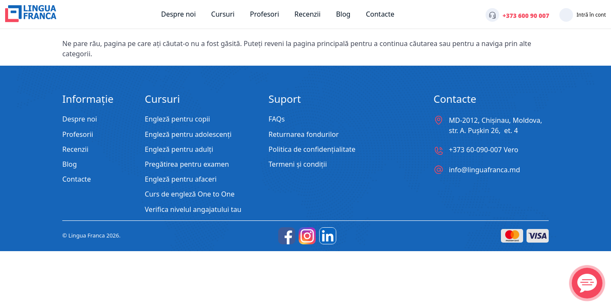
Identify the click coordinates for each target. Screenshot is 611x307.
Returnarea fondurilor (303, 134)
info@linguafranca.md (484, 169)
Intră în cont (591, 14)
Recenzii (307, 14)
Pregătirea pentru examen (187, 164)
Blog (343, 14)
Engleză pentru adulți (179, 149)
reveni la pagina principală (306, 43)
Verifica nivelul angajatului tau (193, 210)
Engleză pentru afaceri (180, 179)
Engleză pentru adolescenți (188, 134)
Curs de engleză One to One (189, 194)
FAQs (276, 119)
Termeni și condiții (297, 164)
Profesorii (77, 134)
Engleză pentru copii (177, 119)
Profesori (264, 14)
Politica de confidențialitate (311, 149)
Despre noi (178, 14)
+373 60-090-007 (483, 150)
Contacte (380, 14)
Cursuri (223, 14)
